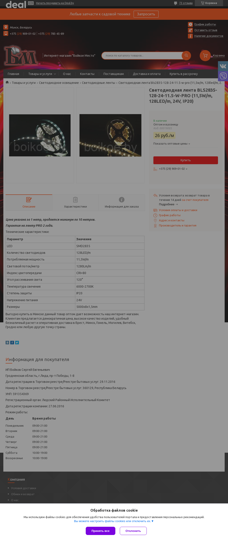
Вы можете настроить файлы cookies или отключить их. (112, 521)
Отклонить (133, 531)
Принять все (101, 531)
